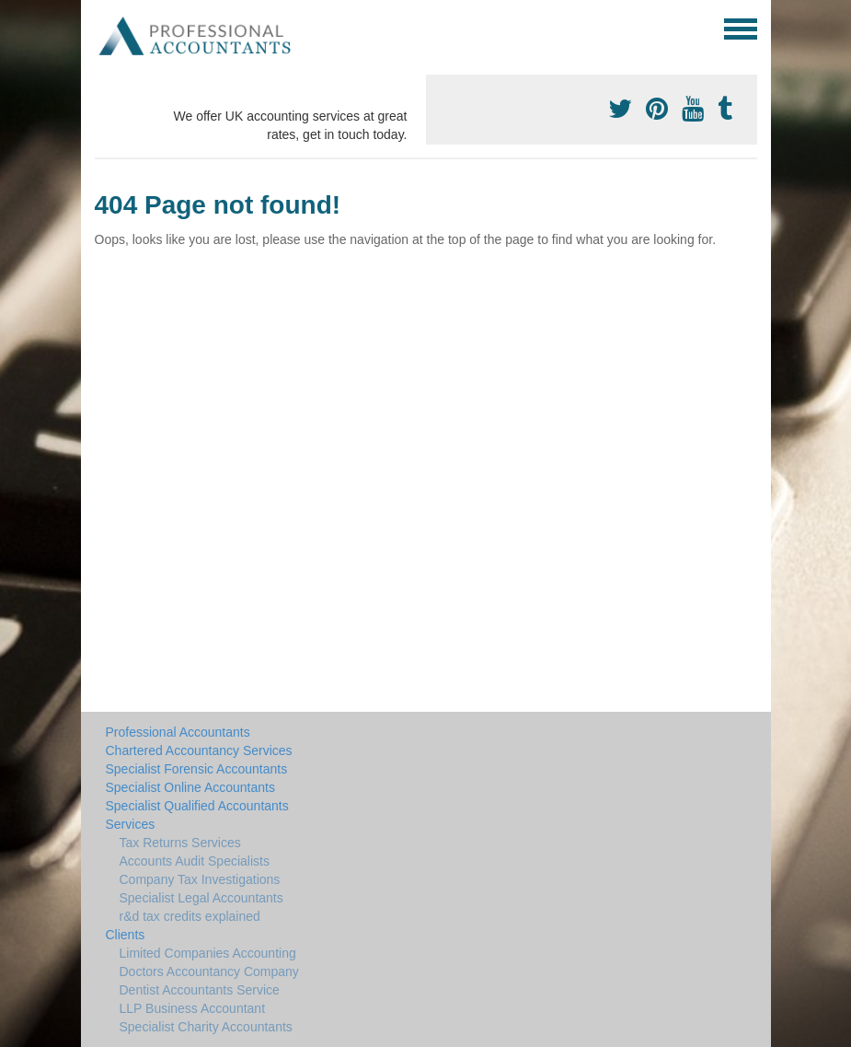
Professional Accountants (178, 732)
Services (130, 824)
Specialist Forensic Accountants (197, 769)
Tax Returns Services (180, 842)
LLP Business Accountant (193, 1008)
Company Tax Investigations (200, 879)
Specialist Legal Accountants (201, 897)
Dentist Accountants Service (200, 990)
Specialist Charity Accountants (206, 1026)
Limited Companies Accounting (208, 953)
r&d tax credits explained (190, 916)
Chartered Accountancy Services (199, 750)
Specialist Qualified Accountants (197, 805)
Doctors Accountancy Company (209, 971)
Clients (125, 934)
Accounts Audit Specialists (195, 861)
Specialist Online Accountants (190, 787)
